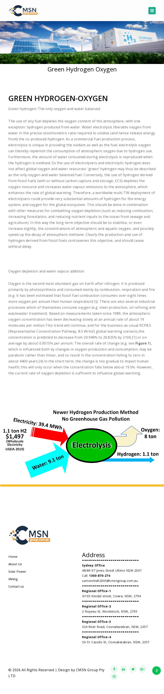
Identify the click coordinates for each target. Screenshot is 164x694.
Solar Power (17, 571)
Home (13, 556)
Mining (13, 579)
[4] (41, 361)
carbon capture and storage (89, 180)
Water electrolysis (97, 127)
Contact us (16, 586)
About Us (15, 564)
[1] (94, 301)
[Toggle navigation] (152, 10)
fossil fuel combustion (81, 295)
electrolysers (86, 163)
